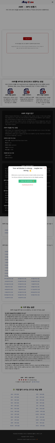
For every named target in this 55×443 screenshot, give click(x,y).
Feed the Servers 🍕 (27, 181)
